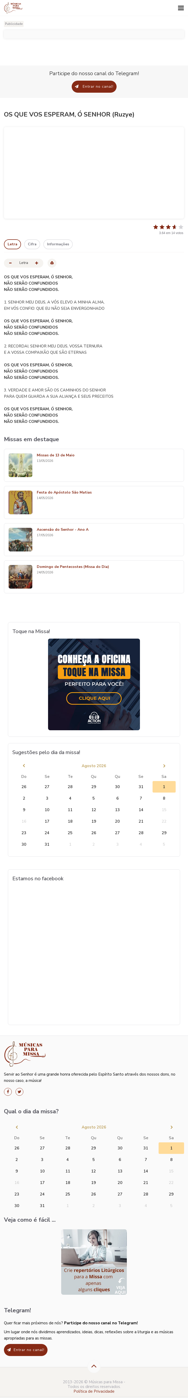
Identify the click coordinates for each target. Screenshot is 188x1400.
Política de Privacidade (94, 1391)
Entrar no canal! (94, 86)
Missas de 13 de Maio (56, 455)
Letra (12, 244)
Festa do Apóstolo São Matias (64, 492)
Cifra (32, 244)
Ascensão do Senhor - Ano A (62, 530)
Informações (58, 244)
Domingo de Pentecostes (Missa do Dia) (73, 567)
